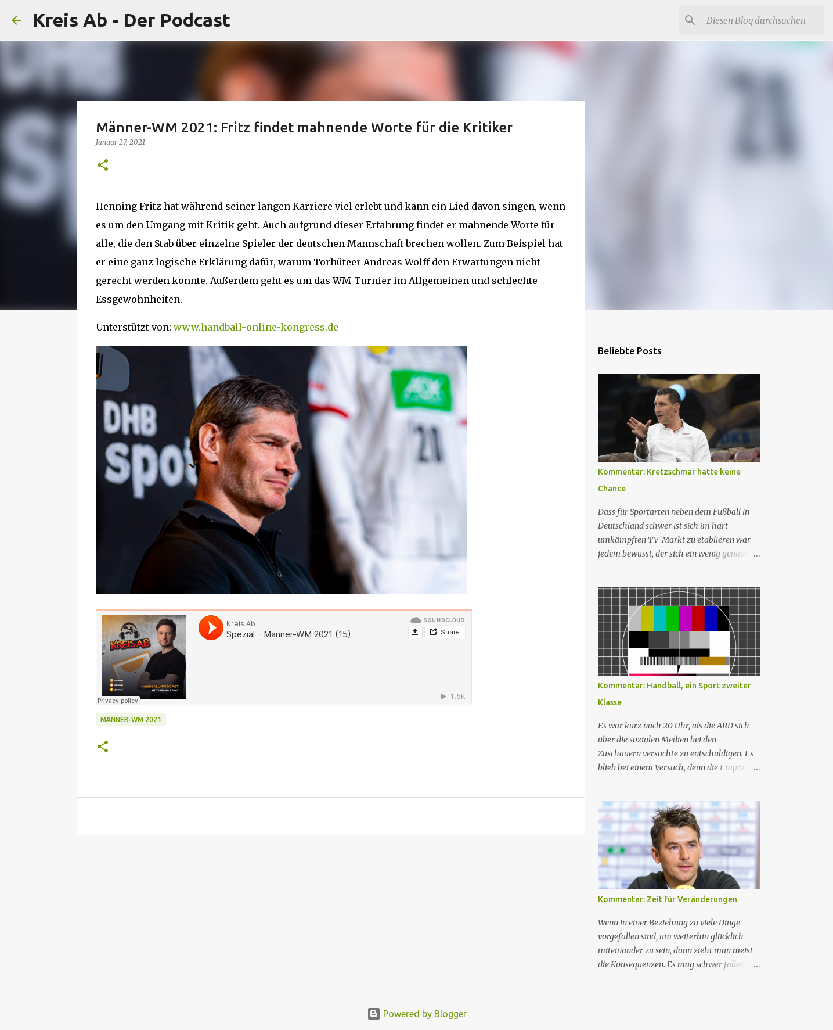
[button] (103, 166)
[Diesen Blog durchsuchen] (763, 20)
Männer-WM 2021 (130, 719)
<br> (284, 657)
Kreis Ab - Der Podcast (131, 19)
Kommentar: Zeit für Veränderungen (667, 899)
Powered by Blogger (417, 1014)
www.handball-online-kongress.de (256, 327)
